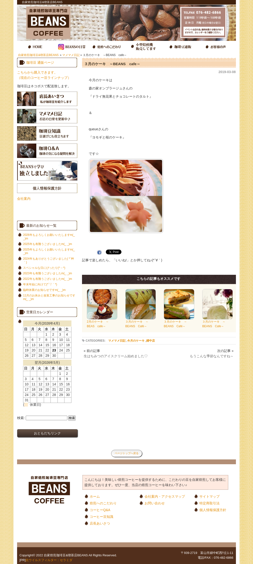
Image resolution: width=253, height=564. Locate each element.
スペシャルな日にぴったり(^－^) (44, 267)
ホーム (95, 496)
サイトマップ (209, 496)
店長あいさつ (100, 523)
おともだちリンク (47, 433)
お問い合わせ (155, 503)
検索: (21, 418)
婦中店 (150, 340)
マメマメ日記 (71, 55)
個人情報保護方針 (212, 510)
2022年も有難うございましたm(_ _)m (47, 279)
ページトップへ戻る (127, 453)
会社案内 (24, 199)
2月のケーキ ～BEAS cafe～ (102, 322)
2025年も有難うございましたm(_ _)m (47, 244)
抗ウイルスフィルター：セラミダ (48, 560)
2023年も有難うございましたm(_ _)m (47, 273)
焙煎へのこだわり (103, 503)
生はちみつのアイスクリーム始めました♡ (116, 356)
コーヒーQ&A (100, 510)
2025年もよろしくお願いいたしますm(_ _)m (49, 251)
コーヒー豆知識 (101, 516)
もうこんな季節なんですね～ (212, 356)
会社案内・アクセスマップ (165, 496)
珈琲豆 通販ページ (40, 62)
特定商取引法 (209, 503)
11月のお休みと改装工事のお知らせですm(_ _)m (49, 297)
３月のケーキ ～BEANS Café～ (140, 322)
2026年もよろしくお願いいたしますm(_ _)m (49, 236)
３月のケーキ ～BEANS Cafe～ (217, 322)
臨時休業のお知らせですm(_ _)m (44, 290)
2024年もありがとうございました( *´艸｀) (48, 260)
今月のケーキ (136, 340)
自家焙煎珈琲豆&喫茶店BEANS (38, 55)
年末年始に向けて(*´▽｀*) (40, 284)
